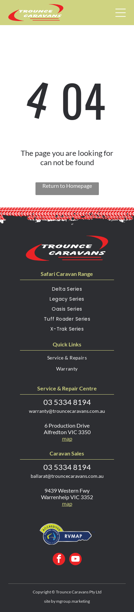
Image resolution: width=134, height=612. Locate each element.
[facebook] (59, 560)
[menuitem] (67, 291)
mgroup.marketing (73, 601)
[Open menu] (120, 13)
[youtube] (75, 560)
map (67, 438)
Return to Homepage (67, 185)
